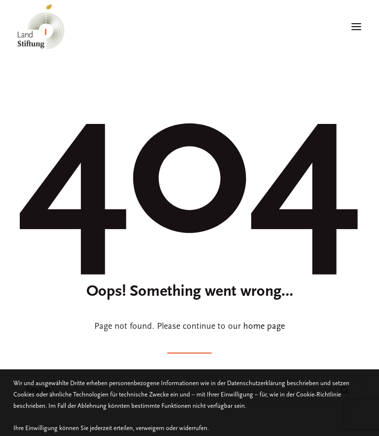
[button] (345, 390)
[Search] (189, 390)
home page (264, 326)
